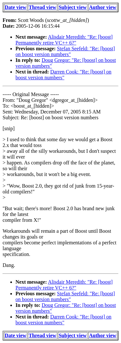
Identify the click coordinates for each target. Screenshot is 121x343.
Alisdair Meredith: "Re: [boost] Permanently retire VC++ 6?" (64, 39)
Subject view (73, 7)
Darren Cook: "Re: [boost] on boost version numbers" (63, 74)
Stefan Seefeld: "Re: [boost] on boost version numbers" (65, 51)
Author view (102, 7)
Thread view (42, 7)
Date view (15, 7)
